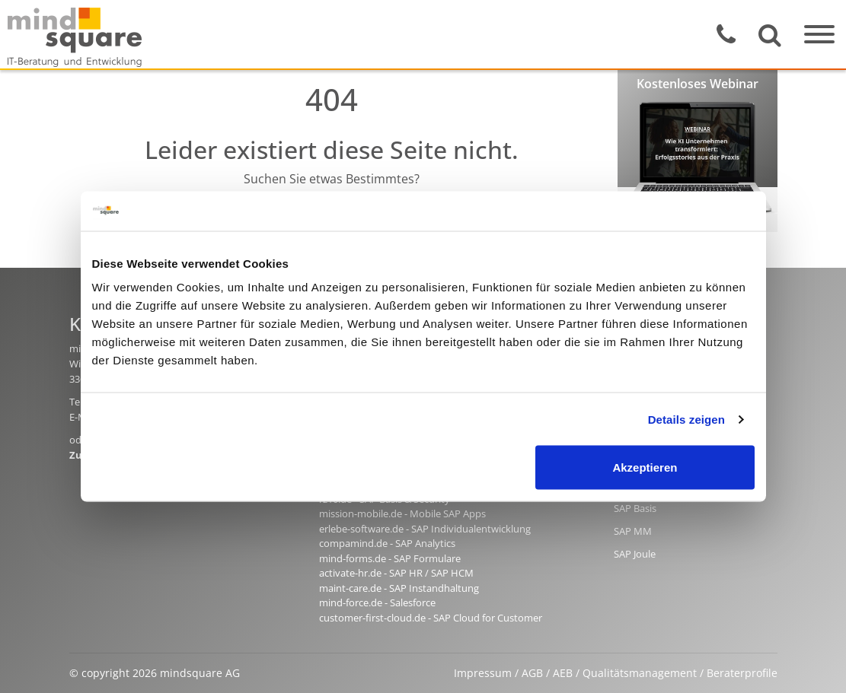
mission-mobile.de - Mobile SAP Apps (402, 513)
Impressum (483, 673)
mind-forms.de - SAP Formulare (390, 558)
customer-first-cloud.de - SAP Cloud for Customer (430, 618)
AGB (532, 673)
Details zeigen (686, 418)
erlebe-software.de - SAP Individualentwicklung (425, 529)
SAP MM (633, 531)
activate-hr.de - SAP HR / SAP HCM (396, 573)
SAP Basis (635, 508)
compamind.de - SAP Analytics (387, 543)
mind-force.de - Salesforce (377, 602)
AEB (563, 673)
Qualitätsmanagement (640, 673)
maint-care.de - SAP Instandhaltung (399, 588)
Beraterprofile (742, 673)
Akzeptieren (644, 467)
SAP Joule (635, 554)
